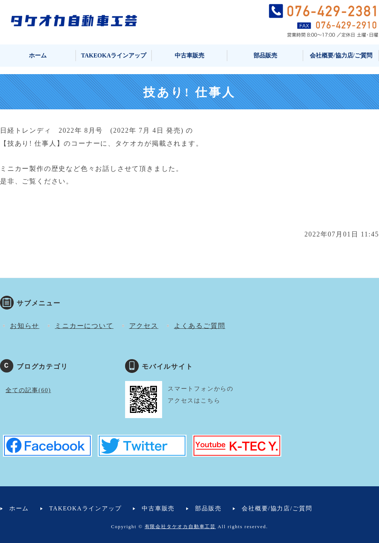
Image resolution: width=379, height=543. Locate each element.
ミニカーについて (84, 326)
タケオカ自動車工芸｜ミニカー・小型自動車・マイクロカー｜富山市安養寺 (74, 20)
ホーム (38, 55)
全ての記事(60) (28, 390)
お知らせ (24, 326)
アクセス (143, 326)
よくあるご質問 (199, 326)
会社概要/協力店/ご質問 (341, 55)
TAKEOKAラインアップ (114, 55)
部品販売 (265, 55)
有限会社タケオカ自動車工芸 (180, 526)
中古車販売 (189, 55)
